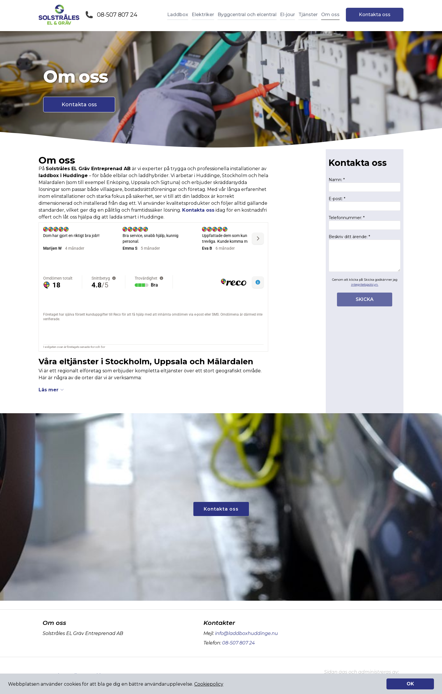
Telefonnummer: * (365, 222)
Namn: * (365, 184)
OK (410, 684)
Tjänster (308, 14)
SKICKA (365, 299)
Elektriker (203, 14)
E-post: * (365, 203)
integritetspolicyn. (364, 284)
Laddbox (177, 14)
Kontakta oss (374, 14)
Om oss (330, 14)
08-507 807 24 (117, 14)
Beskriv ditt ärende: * (365, 253)
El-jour (287, 14)
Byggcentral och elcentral (247, 14)
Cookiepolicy (208, 684)
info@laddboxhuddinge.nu (246, 633)
